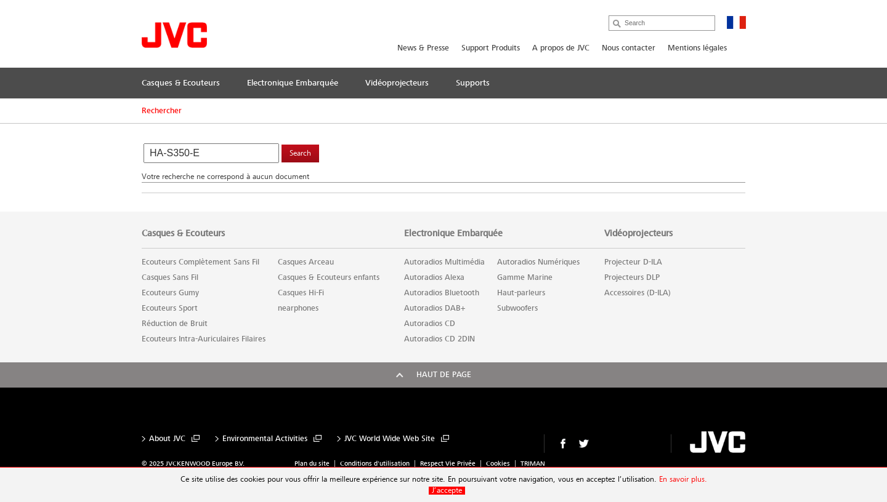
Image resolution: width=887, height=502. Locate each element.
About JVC (167, 439)
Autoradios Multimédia (444, 262)
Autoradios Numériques (538, 262)
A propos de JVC (560, 48)
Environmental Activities (264, 439)
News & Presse (423, 48)
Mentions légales (697, 48)
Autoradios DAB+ (434, 308)
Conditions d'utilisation (375, 463)
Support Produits (490, 48)
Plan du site (312, 463)
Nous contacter (628, 48)
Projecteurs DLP (632, 277)
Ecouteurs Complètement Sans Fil (200, 262)
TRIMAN (532, 463)
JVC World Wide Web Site (389, 439)
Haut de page (443, 375)
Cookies (498, 463)
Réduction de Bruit (175, 324)
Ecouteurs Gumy (170, 293)
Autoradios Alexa (434, 277)
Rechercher (162, 111)
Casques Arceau (306, 262)
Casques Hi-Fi (301, 293)
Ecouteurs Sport (170, 308)
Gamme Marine (525, 277)
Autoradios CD (429, 324)
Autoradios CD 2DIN (439, 339)
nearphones (298, 308)
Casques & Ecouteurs (183, 233)
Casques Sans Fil (170, 277)
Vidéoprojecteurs (638, 233)
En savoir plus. (683, 480)
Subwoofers (517, 308)
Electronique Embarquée (453, 233)
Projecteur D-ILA (633, 262)
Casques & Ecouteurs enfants (328, 277)
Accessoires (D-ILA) (637, 293)
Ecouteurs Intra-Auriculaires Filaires (203, 339)
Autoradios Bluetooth (441, 293)
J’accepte (447, 491)
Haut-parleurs (521, 293)
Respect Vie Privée (448, 463)
